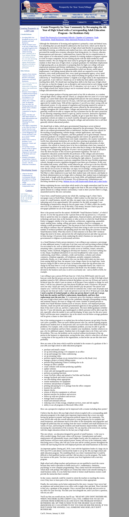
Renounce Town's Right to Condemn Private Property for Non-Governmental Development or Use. (29, 94)
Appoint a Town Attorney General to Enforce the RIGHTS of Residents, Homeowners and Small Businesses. (29, 77)
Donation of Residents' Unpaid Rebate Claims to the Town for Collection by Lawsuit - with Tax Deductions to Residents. (29, 161)
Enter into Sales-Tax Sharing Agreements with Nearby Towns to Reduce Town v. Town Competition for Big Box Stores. (29, 108)
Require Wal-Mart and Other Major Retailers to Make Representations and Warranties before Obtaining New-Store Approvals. (29, 119)
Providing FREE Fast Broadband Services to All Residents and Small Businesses (29, 40)
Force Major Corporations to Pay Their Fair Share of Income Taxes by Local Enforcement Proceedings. (29, 128)
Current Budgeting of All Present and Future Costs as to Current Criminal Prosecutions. (29, 135)
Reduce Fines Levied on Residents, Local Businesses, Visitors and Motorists (29, 142)
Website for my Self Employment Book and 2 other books (85, 181)
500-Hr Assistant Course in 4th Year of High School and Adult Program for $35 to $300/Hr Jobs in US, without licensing (29, 48)
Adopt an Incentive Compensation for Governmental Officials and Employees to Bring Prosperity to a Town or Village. (29, 178)
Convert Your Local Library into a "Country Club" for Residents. (28, 100)
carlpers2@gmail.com (26, 201)
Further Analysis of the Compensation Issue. (28, 185)
